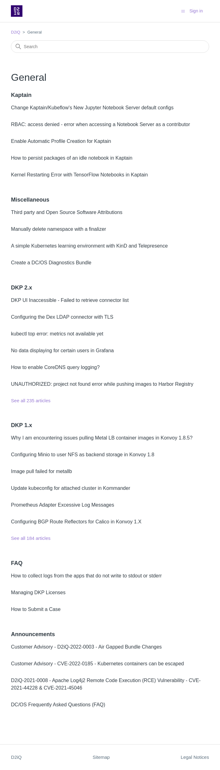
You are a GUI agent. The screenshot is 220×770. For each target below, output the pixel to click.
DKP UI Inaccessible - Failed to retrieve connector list (70, 300)
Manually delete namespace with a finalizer (58, 229)
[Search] (110, 46)
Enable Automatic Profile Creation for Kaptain (61, 141)
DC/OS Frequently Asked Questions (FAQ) (58, 704)
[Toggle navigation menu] (183, 10)
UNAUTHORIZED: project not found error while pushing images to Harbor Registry (102, 384)
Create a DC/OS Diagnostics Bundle (51, 262)
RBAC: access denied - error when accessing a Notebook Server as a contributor (100, 124)
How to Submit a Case (35, 609)
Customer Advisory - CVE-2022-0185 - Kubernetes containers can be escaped (97, 663)
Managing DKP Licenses (38, 592)
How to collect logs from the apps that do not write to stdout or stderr (86, 575)
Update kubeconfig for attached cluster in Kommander (70, 488)
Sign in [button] (196, 10)
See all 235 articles (30, 400)
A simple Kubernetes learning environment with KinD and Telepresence (89, 245)
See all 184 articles (30, 538)
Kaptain (21, 95)
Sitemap (101, 757)
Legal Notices (195, 757)
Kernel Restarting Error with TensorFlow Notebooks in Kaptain (79, 174)
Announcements (33, 634)
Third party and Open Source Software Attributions (66, 212)
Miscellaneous (30, 200)
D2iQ (15, 32)
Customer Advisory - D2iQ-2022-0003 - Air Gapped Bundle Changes (86, 646)
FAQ (16, 563)
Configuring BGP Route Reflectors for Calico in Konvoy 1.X (76, 521)
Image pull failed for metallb (41, 471)
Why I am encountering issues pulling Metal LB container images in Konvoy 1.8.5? (102, 437)
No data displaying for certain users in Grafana (62, 350)
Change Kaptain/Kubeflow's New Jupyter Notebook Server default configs (92, 107)
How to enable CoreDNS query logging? (55, 367)
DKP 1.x (21, 425)
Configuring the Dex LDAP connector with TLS (62, 317)
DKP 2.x (21, 288)
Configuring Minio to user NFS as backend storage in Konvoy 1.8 (82, 454)
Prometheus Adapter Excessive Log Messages (62, 505)
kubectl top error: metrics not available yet (57, 333)
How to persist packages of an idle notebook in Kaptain (71, 158)
